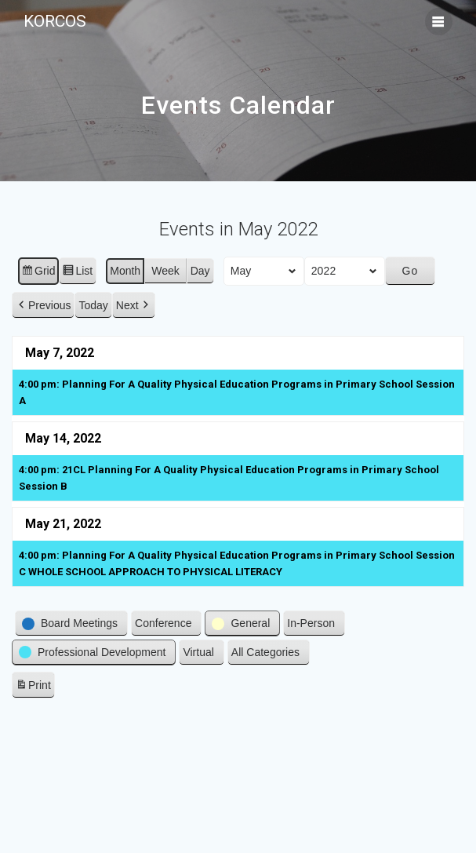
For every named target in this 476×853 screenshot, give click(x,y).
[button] (43, 305)
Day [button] (200, 270)
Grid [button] (38, 272)
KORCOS (55, 21)
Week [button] (165, 270)
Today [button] (92, 304)
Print (33, 686)
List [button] (77, 272)
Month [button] (125, 270)
